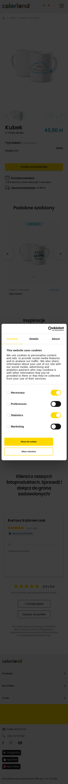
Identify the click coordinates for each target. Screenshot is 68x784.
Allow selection (28, 451)
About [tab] (56, 338)
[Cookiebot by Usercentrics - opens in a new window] (48, 328)
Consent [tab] (12, 338)
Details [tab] (34, 338)
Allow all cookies (29, 442)
